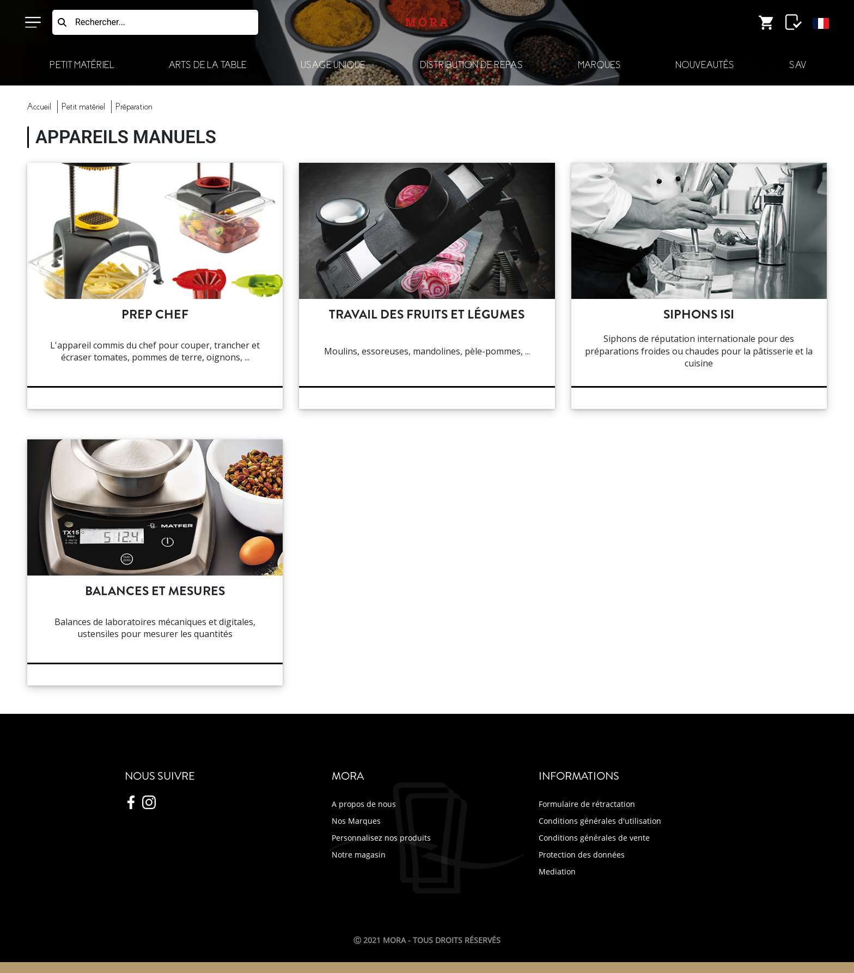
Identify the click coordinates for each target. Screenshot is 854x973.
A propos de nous (364, 804)
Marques (599, 65)
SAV (797, 65)
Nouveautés (704, 65)
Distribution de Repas (471, 65)
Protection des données (582, 854)
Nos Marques (356, 821)
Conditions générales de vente (594, 838)
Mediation (557, 871)
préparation (133, 106)
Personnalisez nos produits (381, 838)
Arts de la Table (207, 65)
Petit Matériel (82, 65)
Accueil (39, 106)
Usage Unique (333, 65)
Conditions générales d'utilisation (600, 821)
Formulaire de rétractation (587, 804)
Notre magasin (359, 854)
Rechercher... (100, 22)
